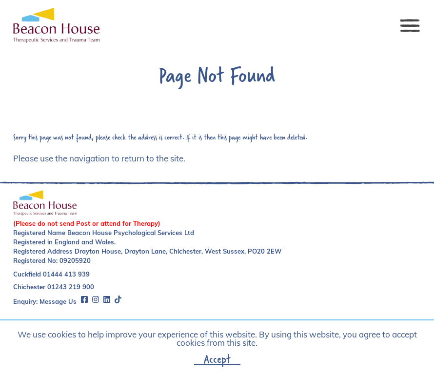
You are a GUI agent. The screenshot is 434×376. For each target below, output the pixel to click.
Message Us (58, 301)
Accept (217, 359)
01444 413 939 (66, 274)
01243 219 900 (70, 287)
